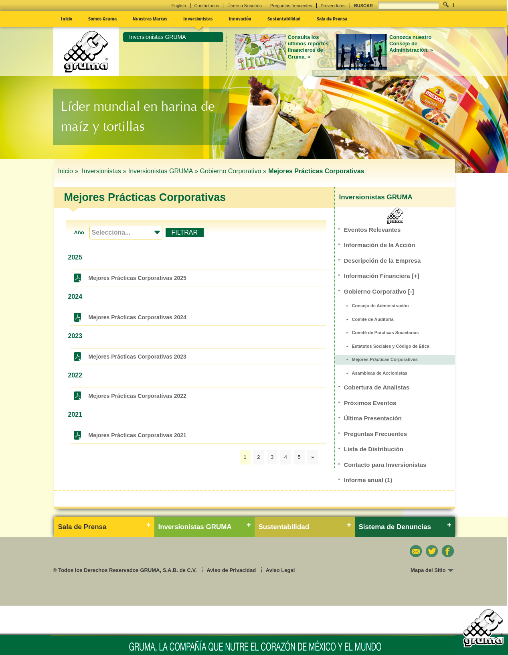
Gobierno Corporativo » (233, 171)
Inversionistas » (104, 171)
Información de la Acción (379, 244)
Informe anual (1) (368, 480)
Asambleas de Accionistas (379, 373)
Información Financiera (381, 275)
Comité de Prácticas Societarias (385, 332)
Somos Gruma (102, 18)
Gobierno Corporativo (379, 291)
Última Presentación (373, 418)
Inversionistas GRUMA (157, 37)
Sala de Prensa (332, 18)
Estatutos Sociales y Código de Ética (390, 346)
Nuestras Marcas (150, 18)
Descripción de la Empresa (382, 260)
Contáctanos (206, 5)
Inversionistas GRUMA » (163, 171)
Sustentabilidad (284, 18)
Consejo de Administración (380, 305)
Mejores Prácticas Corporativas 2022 (137, 396)
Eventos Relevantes (372, 229)
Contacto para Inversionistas (385, 464)
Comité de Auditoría (373, 319)
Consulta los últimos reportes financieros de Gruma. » (308, 47)
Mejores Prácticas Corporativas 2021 (137, 435)
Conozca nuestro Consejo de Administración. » (411, 43)
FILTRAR (185, 232)
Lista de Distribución (373, 449)
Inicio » (69, 171)
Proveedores (333, 5)
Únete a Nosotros (244, 5)
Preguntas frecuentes (291, 5)
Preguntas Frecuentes (375, 433)
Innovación (240, 18)
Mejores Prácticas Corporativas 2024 (137, 317)
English (178, 5)
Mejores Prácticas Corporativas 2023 (137, 356)
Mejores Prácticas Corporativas (385, 359)
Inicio (66, 18)
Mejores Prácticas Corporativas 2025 (137, 278)
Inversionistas (198, 18)
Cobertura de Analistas (377, 387)
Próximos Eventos (370, 402)
